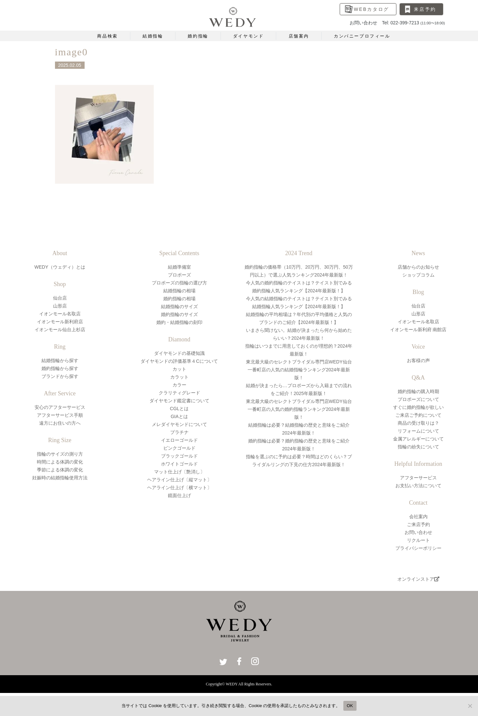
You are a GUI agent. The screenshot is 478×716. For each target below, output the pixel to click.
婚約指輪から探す (59, 368)
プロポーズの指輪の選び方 (179, 282)
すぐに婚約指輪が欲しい (418, 407)
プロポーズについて (418, 399)
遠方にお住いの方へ (60, 423)
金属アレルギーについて (418, 438)
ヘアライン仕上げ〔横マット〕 (179, 487)
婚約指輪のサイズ (179, 314)
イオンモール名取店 (60, 313)
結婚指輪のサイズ (179, 306)
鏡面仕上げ (179, 495)
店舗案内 (299, 36)
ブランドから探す (59, 376)
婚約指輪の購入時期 (418, 391)
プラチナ (179, 432)
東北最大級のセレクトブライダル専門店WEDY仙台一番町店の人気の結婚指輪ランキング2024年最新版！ (299, 369)
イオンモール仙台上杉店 (60, 329)
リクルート (418, 540)
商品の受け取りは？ (418, 423)
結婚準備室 (179, 267)
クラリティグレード (179, 392)
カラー (179, 384)
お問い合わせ (418, 532)
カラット (179, 377)
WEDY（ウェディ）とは (60, 267)
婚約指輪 (198, 36)
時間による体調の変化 (60, 461)
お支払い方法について (418, 485)
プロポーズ (179, 275)
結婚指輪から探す (59, 360)
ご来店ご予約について (418, 415)
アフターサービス (418, 477)
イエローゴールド (179, 440)
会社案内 (418, 516)
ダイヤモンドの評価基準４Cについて (179, 361)
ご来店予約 (418, 524)
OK (350, 705)
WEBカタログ (371, 9)
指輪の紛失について (418, 446)
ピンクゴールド (179, 448)
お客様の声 (418, 360)
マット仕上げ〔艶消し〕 (179, 471)
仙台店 (60, 298)
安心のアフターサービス (60, 407)
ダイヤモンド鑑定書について (179, 400)
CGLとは (179, 408)
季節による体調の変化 (60, 469)
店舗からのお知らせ (418, 267)
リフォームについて (418, 431)
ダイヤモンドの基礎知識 (179, 353)
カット (179, 369)
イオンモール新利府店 (60, 321)
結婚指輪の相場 (179, 290)
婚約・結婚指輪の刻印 (179, 322)
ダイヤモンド (248, 36)
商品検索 (107, 36)
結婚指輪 (153, 36)
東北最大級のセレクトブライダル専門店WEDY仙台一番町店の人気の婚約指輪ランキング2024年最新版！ (299, 409)
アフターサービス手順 (60, 415)
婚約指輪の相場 (179, 298)
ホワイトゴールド (179, 463)
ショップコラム (418, 275)
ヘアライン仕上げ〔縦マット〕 (179, 479)
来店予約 (425, 9)
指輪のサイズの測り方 (60, 454)
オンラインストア (418, 579)
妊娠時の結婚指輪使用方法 (60, 477)
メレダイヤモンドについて (179, 424)
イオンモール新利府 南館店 (418, 329)
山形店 (60, 305)
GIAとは (179, 416)
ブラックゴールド (179, 456)
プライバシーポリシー (418, 548)
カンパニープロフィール (362, 36)
